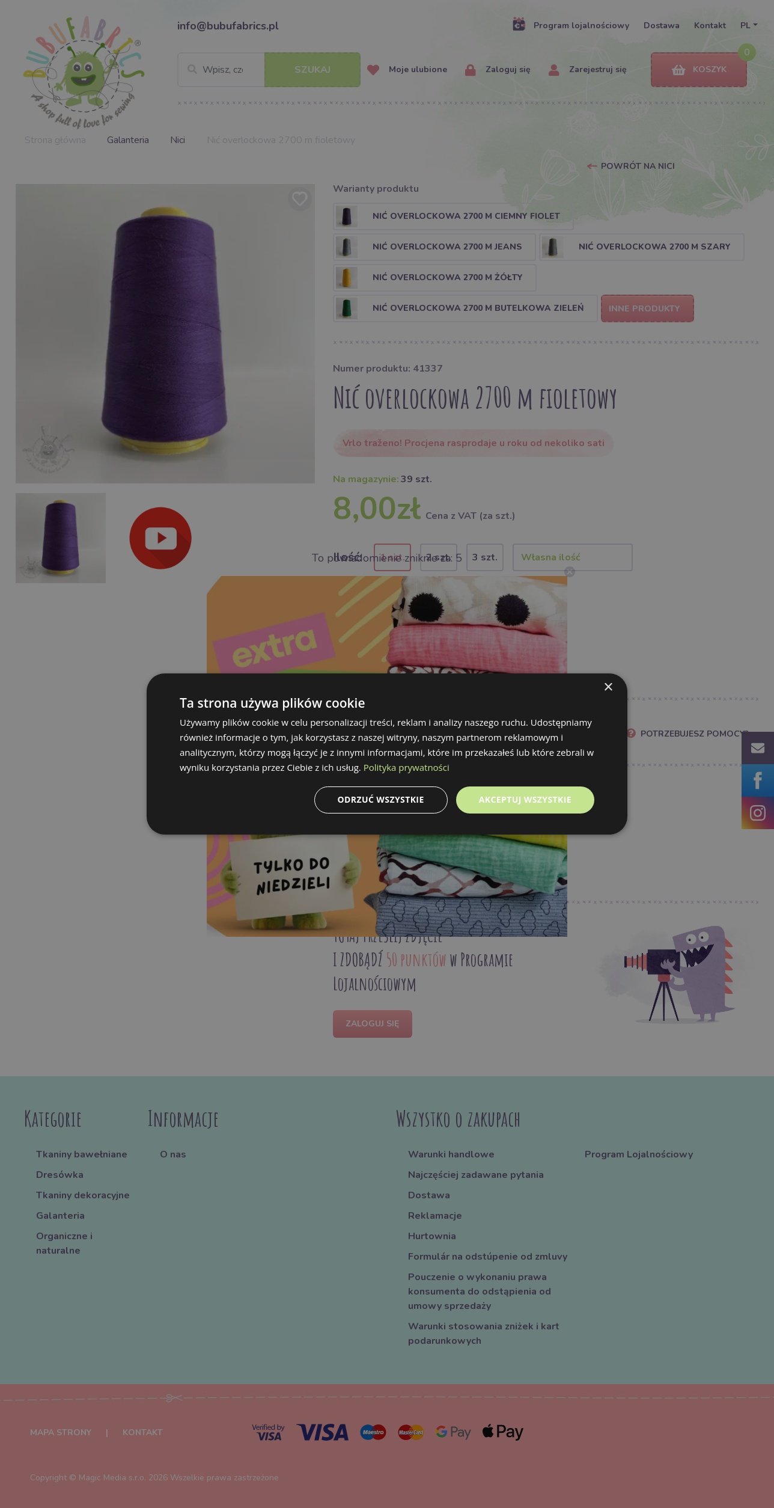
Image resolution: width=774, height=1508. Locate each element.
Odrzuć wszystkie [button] (381, 799)
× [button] (607, 687)
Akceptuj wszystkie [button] (525, 799)
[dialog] (387, 754)
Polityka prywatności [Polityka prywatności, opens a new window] (406, 767)
